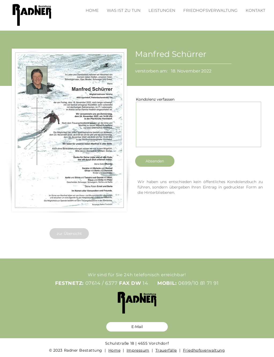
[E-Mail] (137, 327)
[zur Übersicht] (69, 233)
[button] (161, 8)
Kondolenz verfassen (155, 99)
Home (114, 350)
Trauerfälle (166, 350)
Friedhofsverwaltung (204, 350)
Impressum (138, 350)
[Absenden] (154, 161)
